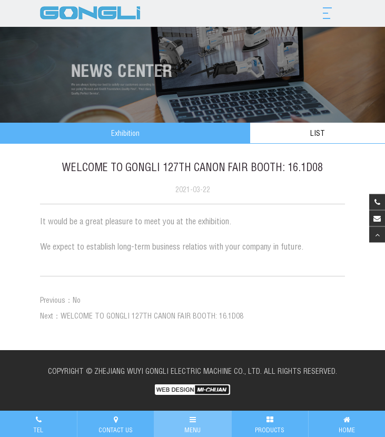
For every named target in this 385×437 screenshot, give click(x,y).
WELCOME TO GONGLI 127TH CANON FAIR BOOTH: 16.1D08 (152, 316)
